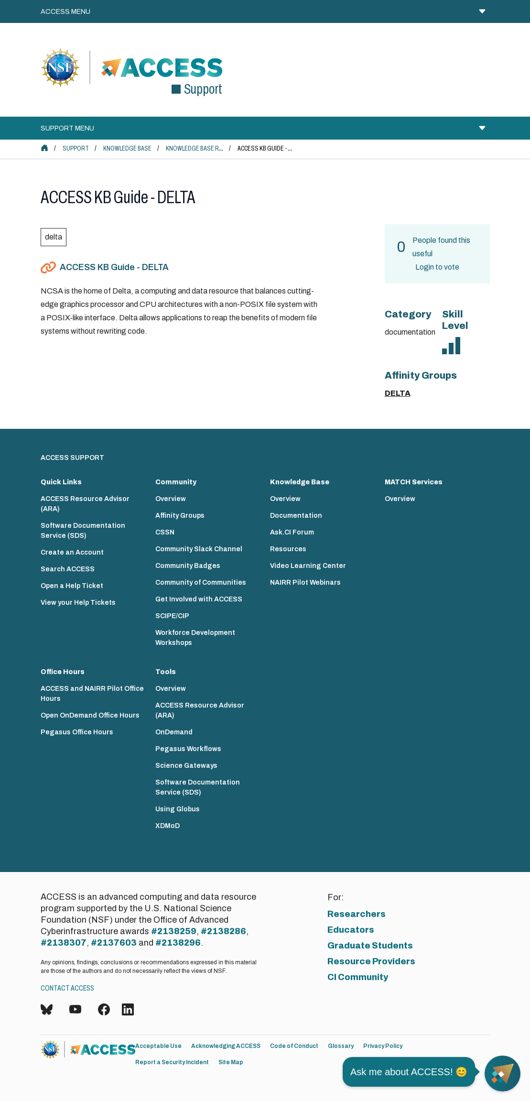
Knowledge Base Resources (207, 148)
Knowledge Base (127, 148)
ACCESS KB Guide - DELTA (114, 267)
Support (76, 148)
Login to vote (437, 267)
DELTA (398, 393)
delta (53, 237)
